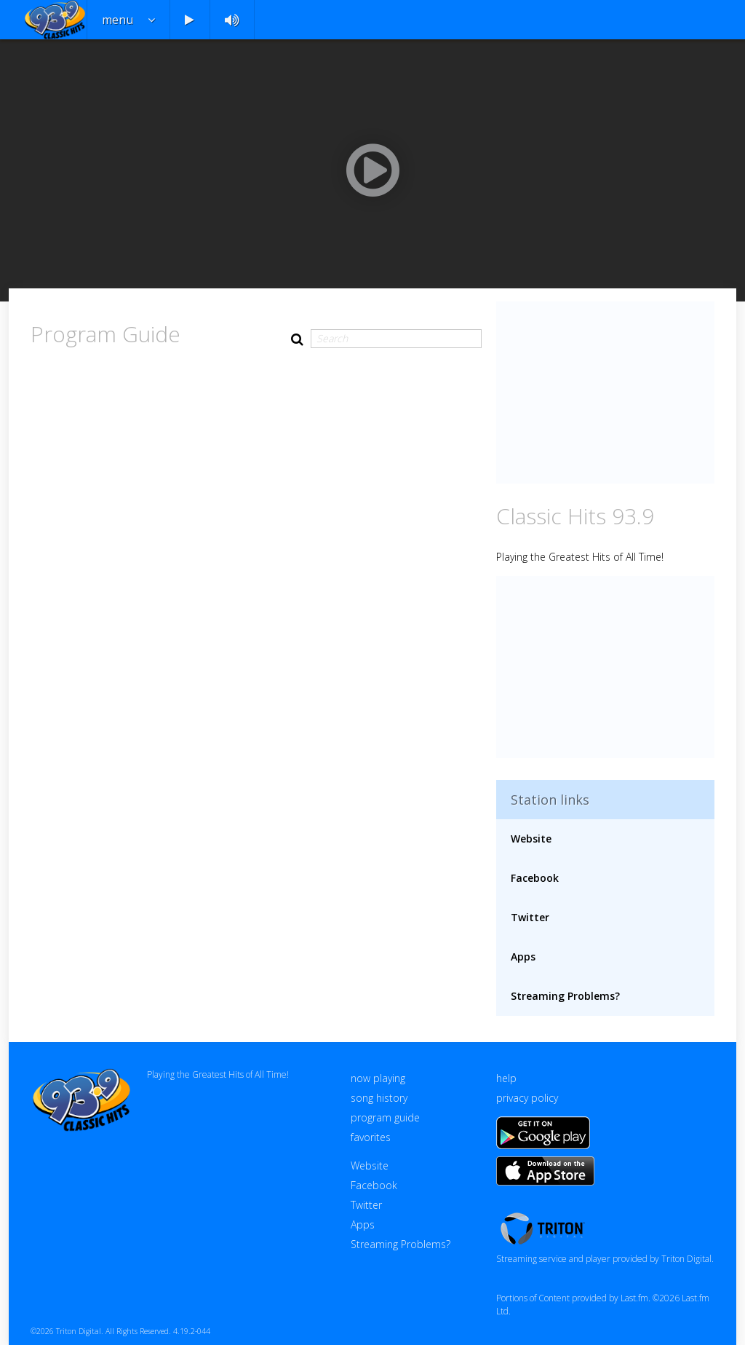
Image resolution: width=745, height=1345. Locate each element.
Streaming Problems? (565, 996)
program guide (385, 1117)
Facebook (535, 878)
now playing (378, 1078)
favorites (371, 1137)
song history (379, 1098)
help (506, 1078)
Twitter (530, 917)
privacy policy (527, 1098)
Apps (523, 956)
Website (531, 838)
